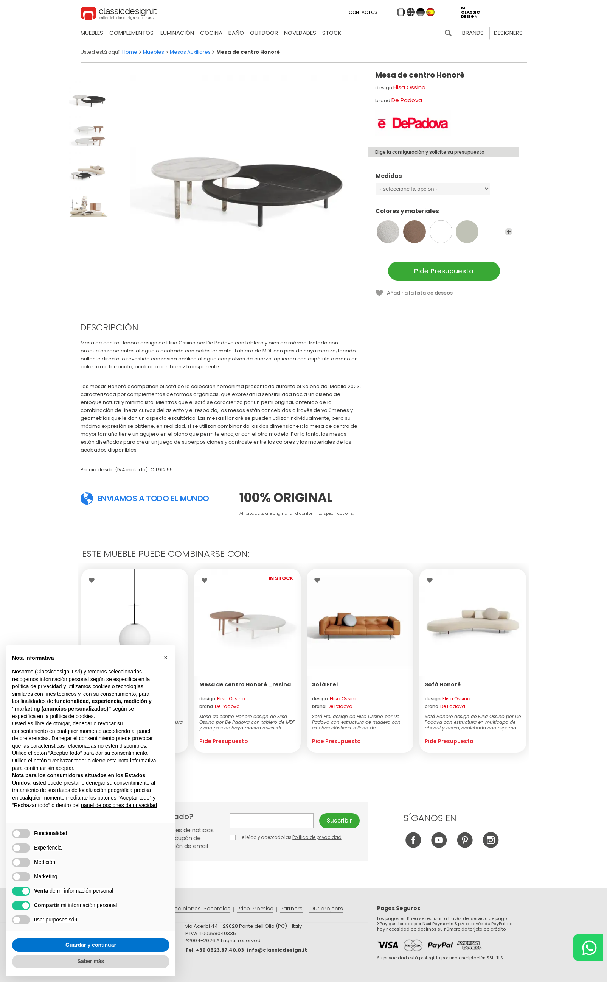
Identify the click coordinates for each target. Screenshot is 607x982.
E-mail (272, 820)
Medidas (444, 179)
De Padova (406, 100)
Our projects (326, 908)
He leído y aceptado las (286, 837)
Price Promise (255, 908)
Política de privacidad (316, 837)
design (222, 698)
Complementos (131, 33)
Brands (473, 33)
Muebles (92, 33)
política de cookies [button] (71, 716)
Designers (508, 33)
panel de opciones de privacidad (119, 805)
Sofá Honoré (443, 684)
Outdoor (264, 33)
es (430, 12)
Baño (236, 33)
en (411, 12)
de (420, 12)
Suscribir (339, 821)
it (401, 12)
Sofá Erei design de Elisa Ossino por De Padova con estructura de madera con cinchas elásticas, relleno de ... (356, 722)
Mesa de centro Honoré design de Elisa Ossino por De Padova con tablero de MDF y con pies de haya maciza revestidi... (247, 722)
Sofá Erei (325, 684)
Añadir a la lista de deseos (420, 292)
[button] (166, 658)
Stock (332, 33)
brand (219, 706)
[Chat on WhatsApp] (588, 947)
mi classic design (470, 12)
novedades (300, 33)
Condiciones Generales (198, 908)
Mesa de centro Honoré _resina (245, 684)
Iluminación (177, 33)
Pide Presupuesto (443, 271)
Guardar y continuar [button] (90, 945)
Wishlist (93, 580)
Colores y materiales (444, 214)
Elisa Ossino (409, 87)
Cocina (211, 33)
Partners (291, 908)
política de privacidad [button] (37, 686)
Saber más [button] (91, 962)
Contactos (363, 12)
